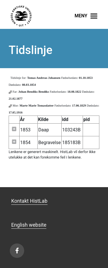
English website (28, 225)
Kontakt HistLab (29, 201)
